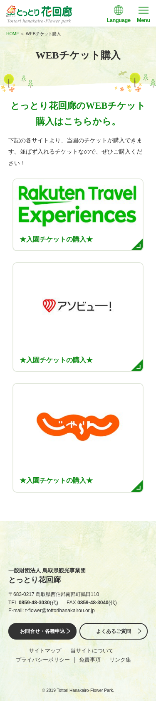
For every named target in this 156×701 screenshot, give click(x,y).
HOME (12, 34)
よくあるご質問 (113, 631)
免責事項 (90, 660)
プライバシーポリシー (43, 660)
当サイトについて (92, 650)
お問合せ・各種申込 (42, 631)
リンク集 (120, 660)
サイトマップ (45, 650)
